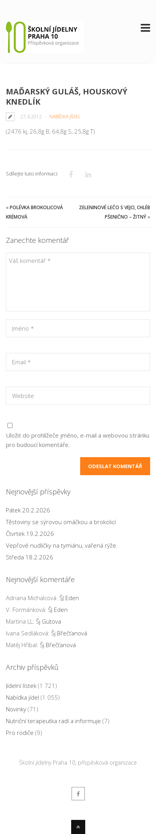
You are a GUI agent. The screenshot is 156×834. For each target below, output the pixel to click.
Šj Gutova (48, 621)
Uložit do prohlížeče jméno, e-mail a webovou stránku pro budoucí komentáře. (77, 440)
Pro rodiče (20, 732)
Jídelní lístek (21, 685)
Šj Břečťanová (69, 633)
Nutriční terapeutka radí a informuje (53, 721)
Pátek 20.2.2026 (28, 510)
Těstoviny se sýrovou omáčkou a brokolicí (61, 522)
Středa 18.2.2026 (29, 557)
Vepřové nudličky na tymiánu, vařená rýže (61, 545)
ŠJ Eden (69, 598)
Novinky (16, 709)
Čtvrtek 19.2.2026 (30, 533)
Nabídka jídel (65, 116)
